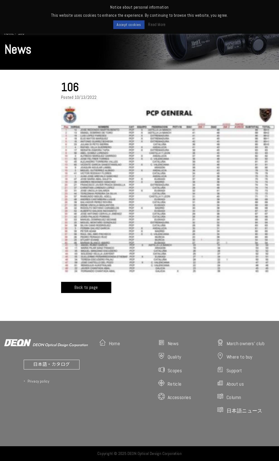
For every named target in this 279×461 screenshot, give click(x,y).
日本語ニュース (240, 410)
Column (229, 396)
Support (229, 370)
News (168, 343)
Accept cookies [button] (129, 24)
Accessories (174, 396)
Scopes (170, 370)
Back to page (86, 287)
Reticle (170, 383)
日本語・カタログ (51, 364)
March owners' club (240, 343)
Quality (169, 356)
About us (230, 383)
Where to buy (234, 356)
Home (109, 343)
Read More (157, 24)
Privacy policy (38, 381)
